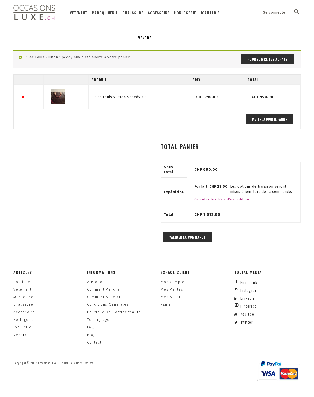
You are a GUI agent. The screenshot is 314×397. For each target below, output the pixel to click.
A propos (96, 282)
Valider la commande (187, 237)
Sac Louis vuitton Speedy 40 (120, 97)
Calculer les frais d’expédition (221, 199)
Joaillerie (210, 12)
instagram (249, 290)
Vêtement (78, 12)
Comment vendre (103, 289)
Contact (94, 342)
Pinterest (248, 306)
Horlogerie (185, 12)
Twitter (246, 322)
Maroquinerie (105, 12)
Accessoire (159, 12)
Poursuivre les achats (268, 59)
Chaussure (132, 12)
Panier (167, 304)
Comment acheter (104, 297)
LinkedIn (247, 298)
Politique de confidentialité (114, 312)
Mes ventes (172, 289)
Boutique (21, 282)
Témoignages (99, 320)
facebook (248, 282)
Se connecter (275, 12)
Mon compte (172, 282)
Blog (91, 335)
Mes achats (172, 297)
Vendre (144, 37)
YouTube (246, 314)
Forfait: (211, 186)
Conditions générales (108, 304)
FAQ (90, 327)
